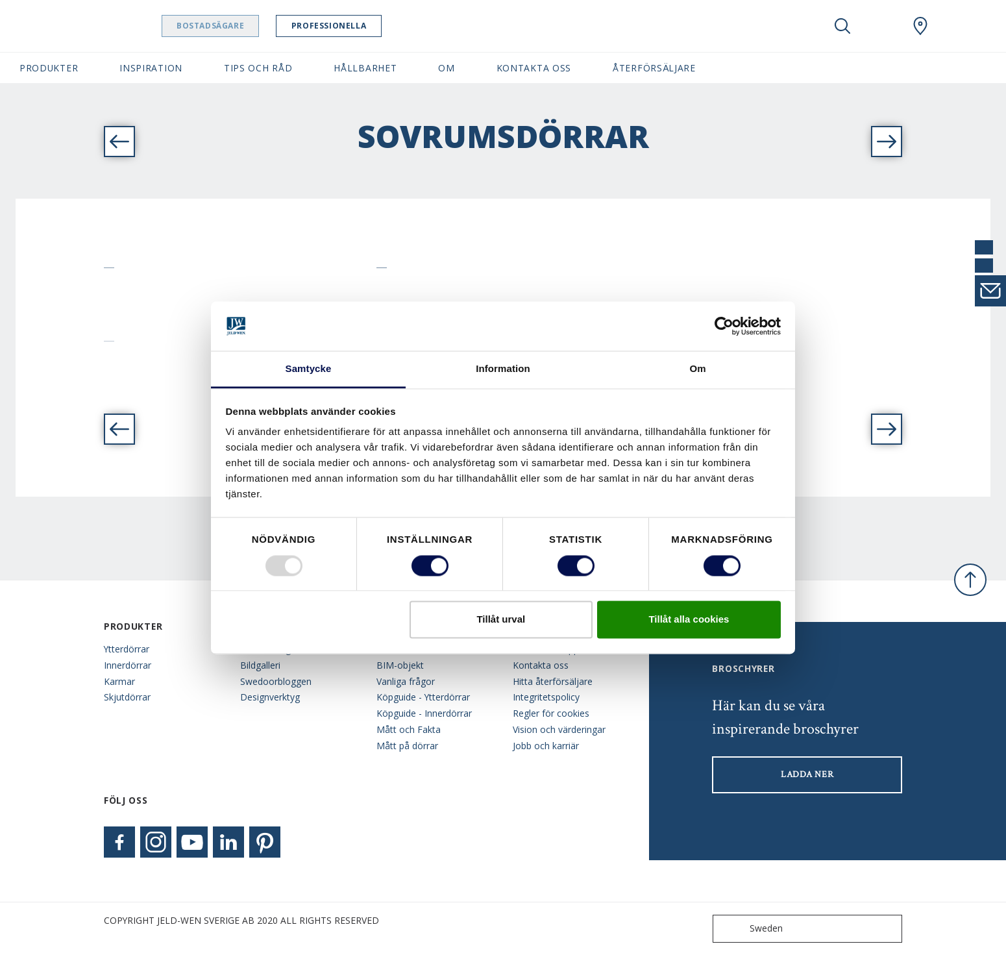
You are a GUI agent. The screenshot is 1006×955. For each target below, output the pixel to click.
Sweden (750, 929)
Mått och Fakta (408, 729)
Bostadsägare (243, 25)
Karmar (119, 681)
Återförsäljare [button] (654, 68)
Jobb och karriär (546, 745)
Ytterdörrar (126, 649)
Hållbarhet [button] (365, 68)
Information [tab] (503, 369)
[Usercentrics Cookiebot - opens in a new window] (724, 326)
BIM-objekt (400, 665)
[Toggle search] (842, 26)
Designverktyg (270, 697)
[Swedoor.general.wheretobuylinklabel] (920, 26)
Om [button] (446, 68)
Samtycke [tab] (309, 369)
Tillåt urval (500, 619)
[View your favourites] (881, 26)
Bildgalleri (260, 665)
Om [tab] (697, 369)
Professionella (362, 25)
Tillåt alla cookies (688, 619)
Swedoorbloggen (276, 681)
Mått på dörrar (407, 745)
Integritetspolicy (546, 697)
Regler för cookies (551, 713)
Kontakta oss (541, 665)
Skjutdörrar (127, 697)
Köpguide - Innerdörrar (424, 713)
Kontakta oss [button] (534, 68)
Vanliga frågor (405, 681)
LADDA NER (807, 774)
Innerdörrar (127, 665)
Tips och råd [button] (258, 68)
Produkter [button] (48, 68)
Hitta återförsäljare (553, 681)
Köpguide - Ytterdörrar (423, 697)
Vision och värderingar (559, 729)
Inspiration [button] (150, 68)
